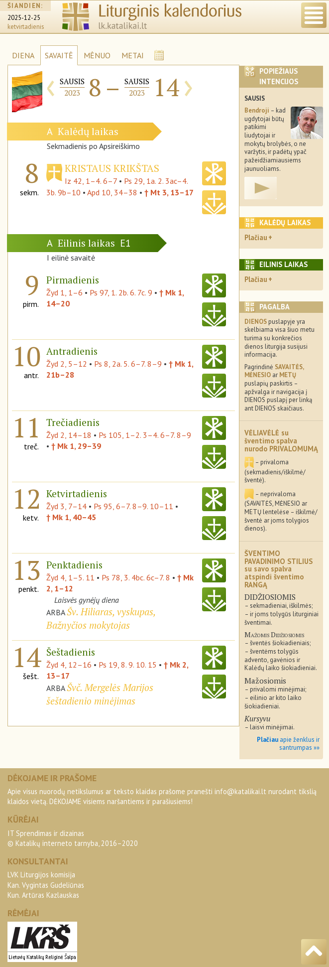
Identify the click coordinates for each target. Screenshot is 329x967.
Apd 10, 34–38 (112, 192)
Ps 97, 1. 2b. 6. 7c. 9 (121, 292)
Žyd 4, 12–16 (69, 665)
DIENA (23, 55)
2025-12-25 (23, 17)
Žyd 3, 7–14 (66, 506)
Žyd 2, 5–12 (66, 364)
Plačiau (255, 237)
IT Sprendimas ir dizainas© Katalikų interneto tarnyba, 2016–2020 (72, 838)
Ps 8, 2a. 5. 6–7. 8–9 (128, 364)
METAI (132, 55)
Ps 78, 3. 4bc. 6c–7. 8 (136, 577)
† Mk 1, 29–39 (76, 446)
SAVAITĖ (59, 55)
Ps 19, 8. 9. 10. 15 (128, 665)
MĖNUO (97, 55)
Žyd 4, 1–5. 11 (70, 577)
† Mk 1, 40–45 (71, 517)
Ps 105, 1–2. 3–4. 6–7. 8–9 (145, 435)
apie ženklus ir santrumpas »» (288, 743)
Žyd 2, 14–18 (69, 435)
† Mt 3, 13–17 (169, 192)
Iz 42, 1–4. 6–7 (91, 181)
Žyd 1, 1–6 (64, 292)
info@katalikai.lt (240, 791)
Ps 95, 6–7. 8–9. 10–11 (133, 506)
